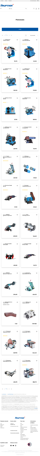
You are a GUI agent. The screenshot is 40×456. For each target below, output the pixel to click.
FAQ (21, 423)
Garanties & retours (33, 428)
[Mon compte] (36, 9)
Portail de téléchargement (24, 438)
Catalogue (22, 430)
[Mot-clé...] (16, 8)
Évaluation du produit (23, 429)
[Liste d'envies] (34, 9)
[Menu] (1, 8)
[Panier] (38, 9)
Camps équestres (23, 435)
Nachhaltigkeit (22, 434)
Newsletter (22, 428)
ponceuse (4, 394)
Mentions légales (33, 427)
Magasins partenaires (23, 427)
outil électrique (10, 394)
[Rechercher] (26, 8)
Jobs (21, 433)
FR (37, 0)
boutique (36, 408)
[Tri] (34, 35)
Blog (21, 425)
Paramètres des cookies (24, 439)
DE (38, 0)
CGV (31, 426)
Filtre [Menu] (20, 29)
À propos (21, 424)
